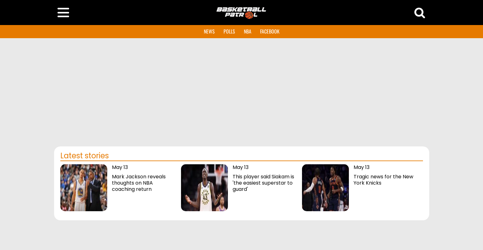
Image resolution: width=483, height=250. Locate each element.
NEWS (209, 31)
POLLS (229, 31)
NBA (247, 31)
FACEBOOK (269, 31)
